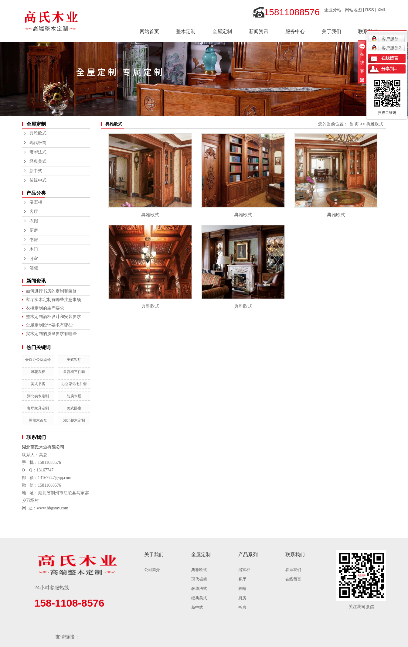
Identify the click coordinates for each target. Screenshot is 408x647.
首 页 (354, 124)
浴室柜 (35, 202)
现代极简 (37, 142)
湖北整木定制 (74, 420)
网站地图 (353, 9)
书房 (33, 240)
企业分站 (332, 9)
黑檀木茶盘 (38, 420)
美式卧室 (74, 408)
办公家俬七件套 (74, 384)
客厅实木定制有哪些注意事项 (53, 299)
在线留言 (293, 579)
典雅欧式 (37, 133)
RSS (369, 9)
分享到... (389, 69)
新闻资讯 (258, 31)
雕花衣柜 (38, 372)
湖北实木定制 (38, 396)
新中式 (35, 171)
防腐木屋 (74, 396)
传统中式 (37, 180)
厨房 (33, 230)
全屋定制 (222, 31)
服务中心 (295, 31)
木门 (33, 249)
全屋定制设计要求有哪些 (49, 325)
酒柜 (33, 268)
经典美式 (37, 161)
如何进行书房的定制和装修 (51, 291)
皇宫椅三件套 (74, 372)
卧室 (33, 258)
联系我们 (293, 569)
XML (381, 9)
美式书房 (38, 384)
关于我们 (331, 31)
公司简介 (152, 569)
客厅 (33, 211)
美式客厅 (74, 360)
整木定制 (185, 31)
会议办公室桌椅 (38, 360)
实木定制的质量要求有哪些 (51, 333)
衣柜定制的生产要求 (45, 308)
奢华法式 (37, 152)
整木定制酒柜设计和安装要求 (53, 316)
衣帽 (33, 221)
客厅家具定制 (38, 408)
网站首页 (149, 31)
